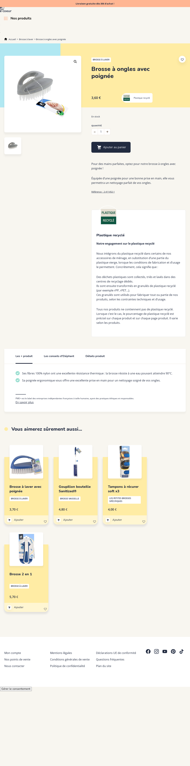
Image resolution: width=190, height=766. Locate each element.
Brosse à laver (26, 39)
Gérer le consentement (15, 689)
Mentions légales (61, 653)
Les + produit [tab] (24, 356)
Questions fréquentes (110, 659)
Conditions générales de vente (70, 659)
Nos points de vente (17, 659)
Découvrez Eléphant (145, 31)
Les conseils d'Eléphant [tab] (59, 356)
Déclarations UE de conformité (116, 653)
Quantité (96, 125)
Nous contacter (14, 666)
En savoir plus (25, 402)
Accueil (12, 39)
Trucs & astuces (175, 31)
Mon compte (12, 653)
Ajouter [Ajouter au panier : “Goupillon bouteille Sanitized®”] (68, 520)
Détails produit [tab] (95, 356)
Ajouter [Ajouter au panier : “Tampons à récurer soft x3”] (117, 520)
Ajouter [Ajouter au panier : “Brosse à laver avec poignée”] (18, 520)
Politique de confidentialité (67, 666)
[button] (75, 62)
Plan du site (103, 666)
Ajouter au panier (114, 147)
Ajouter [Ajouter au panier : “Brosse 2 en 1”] (18, 607)
